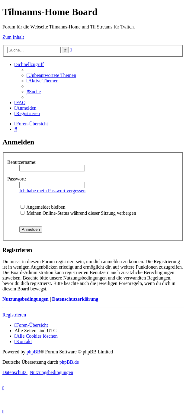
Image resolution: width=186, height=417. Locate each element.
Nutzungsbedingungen (25, 299)
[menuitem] (51, 75)
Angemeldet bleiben (43, 207)
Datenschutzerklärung (75, 299)
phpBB (33, 351)
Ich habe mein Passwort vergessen (52, 190)
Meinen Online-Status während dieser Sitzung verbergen (78, 213)
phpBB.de (69, 362)
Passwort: (16, 178)
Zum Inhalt (13, 37)
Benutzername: (22, 162)
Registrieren (14, 314)
